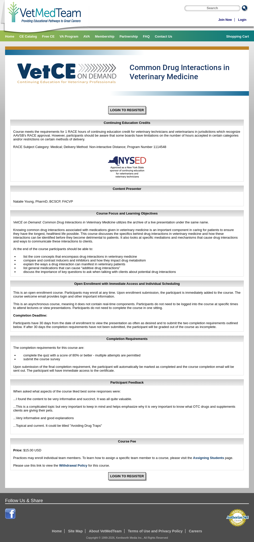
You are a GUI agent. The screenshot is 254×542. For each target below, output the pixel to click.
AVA (86, 36)
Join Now (225, 20)
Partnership (128, 36)
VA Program (69, 36)
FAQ (146, 36)
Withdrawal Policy (73, 465)
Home (9, 36)
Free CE (48, 36)
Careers (195, 531)
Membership (105, 36)
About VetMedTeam (105, 531)
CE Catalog (28, 36)
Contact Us (163, 36)
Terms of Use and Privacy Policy (155, 531)
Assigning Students (208, 458)
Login (242, 20)
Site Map (75, 531)
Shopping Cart (237, 36)
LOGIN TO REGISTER (127, 110)
